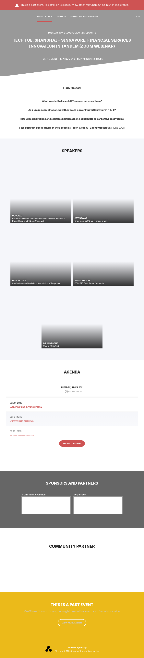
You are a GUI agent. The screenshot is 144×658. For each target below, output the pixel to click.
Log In (137, 16)
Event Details (44, 16)
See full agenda (72, 443)
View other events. (100, 5)
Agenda (61, 16)
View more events (72, 622)
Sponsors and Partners (84, 16)
